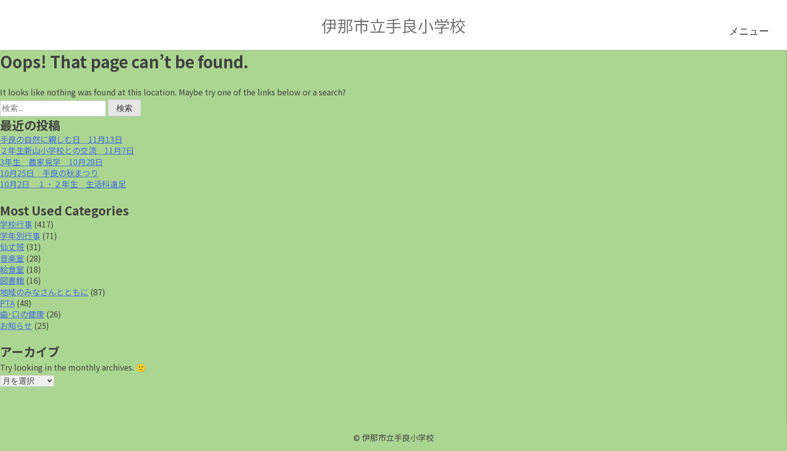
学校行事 (16, 224)
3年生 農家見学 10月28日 (51, 162)
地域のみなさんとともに (44, 292)
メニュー (749, 31)
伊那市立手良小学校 (393, 25)
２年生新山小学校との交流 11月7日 (67, 150)
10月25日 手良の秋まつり (49, 173)
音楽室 (12, 258)
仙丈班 (12, 247)
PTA (7, 303)
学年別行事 (20, 236)
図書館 (12, 280)
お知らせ (16, 325)
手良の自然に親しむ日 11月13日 (61, 139)
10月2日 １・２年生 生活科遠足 (63, 184)
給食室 (12, 269)
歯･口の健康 (22, 314)
